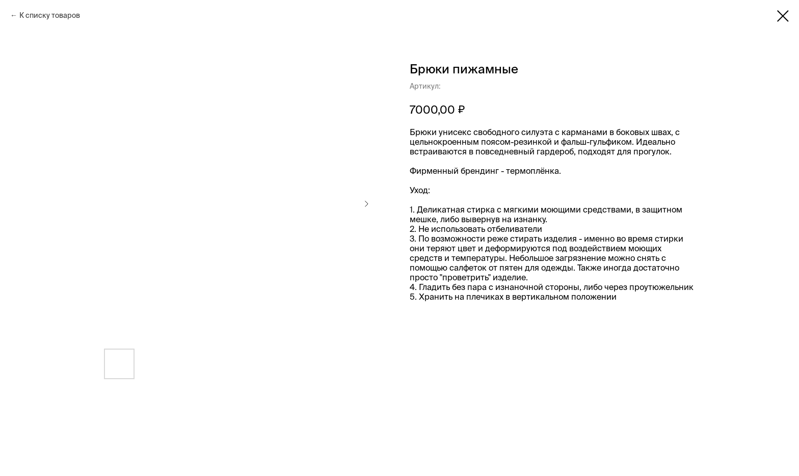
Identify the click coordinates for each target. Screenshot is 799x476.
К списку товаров (49, 15)
